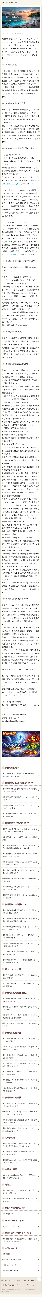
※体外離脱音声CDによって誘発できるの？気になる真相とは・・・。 (19, 984)
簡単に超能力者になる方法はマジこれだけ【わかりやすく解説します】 (19, 1191)
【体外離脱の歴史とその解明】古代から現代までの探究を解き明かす (19, 790)
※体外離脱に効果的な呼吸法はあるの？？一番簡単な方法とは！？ (19, 1089)
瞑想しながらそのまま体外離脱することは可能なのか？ (19, 1024)
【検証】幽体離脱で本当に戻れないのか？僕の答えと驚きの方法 (19, 1056)
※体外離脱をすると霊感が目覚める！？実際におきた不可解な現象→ (19, 953)
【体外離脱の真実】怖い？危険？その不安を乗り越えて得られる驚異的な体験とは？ (19, 920)
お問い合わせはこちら (10, 1265)
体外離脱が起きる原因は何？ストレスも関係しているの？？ (19, 798)
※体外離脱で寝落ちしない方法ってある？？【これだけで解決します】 (19, 888)
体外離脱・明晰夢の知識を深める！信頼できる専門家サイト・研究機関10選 (19, 1240)
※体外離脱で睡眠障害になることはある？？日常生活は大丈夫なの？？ (19, 928)
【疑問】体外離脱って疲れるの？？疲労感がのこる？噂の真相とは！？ (19, 936)
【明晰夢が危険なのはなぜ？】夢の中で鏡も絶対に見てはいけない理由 (19, 1161)
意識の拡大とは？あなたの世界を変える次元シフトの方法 (19, 1200)
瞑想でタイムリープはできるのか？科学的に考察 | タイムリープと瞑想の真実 (19, 1113)
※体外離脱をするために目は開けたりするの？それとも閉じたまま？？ (19, 1064)
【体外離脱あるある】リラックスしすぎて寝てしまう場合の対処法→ (19, 1040)
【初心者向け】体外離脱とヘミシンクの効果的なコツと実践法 (19, 896)
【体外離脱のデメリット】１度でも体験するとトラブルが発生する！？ (19, 961)
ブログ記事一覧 (7, 1214)
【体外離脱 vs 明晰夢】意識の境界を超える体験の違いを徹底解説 (19, 1153)
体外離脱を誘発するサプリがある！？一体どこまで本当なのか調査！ (19, 806)
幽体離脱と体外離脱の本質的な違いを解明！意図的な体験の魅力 (19, 815)
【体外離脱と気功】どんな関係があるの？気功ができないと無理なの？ (19, 871)
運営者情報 (6, 1254)
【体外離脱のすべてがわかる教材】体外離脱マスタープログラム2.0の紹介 (19, 775)
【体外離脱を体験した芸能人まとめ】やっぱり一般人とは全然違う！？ (19, 1129)
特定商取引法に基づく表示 (11, 1259)
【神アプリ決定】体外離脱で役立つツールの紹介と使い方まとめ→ (19, 976)
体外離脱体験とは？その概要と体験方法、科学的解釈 (19, 838)
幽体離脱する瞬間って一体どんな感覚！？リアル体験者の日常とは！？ (19, 1000)
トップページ (5, 33)
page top (39, 1279)
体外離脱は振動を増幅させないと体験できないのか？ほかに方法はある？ (19, 863)
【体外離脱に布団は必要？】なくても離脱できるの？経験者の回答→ (19, 1073)
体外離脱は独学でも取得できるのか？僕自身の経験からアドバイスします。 (19, 855)
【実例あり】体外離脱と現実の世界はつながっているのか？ (19, 1008)
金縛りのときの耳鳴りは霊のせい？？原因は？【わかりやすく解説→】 (18, 1176)
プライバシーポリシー (9, 3)
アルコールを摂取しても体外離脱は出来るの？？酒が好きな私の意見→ (19, 1048)
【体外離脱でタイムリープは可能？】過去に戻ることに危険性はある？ (19, 1104)
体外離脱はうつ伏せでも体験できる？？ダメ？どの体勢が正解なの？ (19, 1081)
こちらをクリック (16, 254)
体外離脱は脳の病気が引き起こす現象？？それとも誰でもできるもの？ (19, 944)
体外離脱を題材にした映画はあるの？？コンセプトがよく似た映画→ (19, 1121)
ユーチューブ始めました (11, 1226)
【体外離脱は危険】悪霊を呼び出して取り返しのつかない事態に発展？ (19, 911)
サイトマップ (31, 1285)
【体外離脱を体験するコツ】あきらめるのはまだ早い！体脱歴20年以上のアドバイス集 (19, 847)
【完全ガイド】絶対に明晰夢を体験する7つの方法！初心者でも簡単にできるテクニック (19, 1144)
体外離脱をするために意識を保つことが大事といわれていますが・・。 (19, 880)
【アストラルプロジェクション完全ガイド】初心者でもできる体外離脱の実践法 (19, 830)
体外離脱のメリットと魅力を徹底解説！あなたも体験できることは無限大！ (19, 1016)
